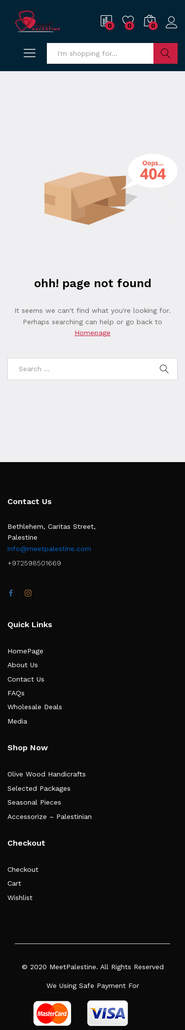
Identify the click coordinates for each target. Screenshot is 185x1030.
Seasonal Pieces (34, 802)
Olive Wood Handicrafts (46, 774)
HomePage (25, 651)
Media (17, 721)
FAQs (16, 693)
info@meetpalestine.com (49, 549)
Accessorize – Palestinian (49, 816)
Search (165, 53)
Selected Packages (39, 788)
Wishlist (20, 897)
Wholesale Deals (34, 707)
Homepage (92, 333)
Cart (14, 883)
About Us (22, 665)
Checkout (22, 869)
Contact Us (25, 679)
